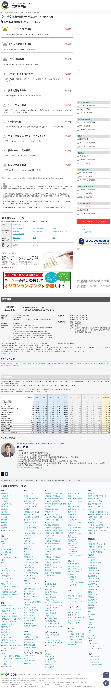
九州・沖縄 (50, 522)
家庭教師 (48, 570)
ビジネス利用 (30, 661)
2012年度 (94, 364)
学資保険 (4, 528)
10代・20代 (16, 238)
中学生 (55, 567)
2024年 (9, 364)
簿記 (52, 600)
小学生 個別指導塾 (51, 559)
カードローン (5, 568)
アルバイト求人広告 (75, 555)
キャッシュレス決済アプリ (10, 586)
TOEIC (48, 602)
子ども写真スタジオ (31, 591)
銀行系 (4, 571)
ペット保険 (4, 517)
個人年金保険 (92, 602)
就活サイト (72, 496)
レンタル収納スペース (33, 533)
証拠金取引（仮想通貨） (10, 594)
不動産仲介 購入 (6, 611)
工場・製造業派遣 (74, 528)
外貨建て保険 (92, 594)
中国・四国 (17, 658)
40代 (54, 238)
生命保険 (4, 520)
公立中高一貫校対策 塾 (53, 549)
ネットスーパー (29, 520)
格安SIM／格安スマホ (95, 504)
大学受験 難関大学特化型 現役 (55, 504)
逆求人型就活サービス (76, 499)
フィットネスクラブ (52, 635)
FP (47, 597)
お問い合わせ (55, 674)
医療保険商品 (92, 568)
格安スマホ (101, 506)
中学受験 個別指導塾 (52, 544)
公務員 (48, 608)
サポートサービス (18, 234)
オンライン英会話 (51, 592)
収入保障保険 (94, 581)
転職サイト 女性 (74, 506)
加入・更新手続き (18, 229)
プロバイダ (92, 509)
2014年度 (78, 364)
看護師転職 (72, 514)
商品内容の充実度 (38, 229)
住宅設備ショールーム (8, 632)
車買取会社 (28, 554)
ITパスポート (57, 608)
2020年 (34, 364)
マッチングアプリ (74, 623)
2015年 (60, 364)
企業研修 (71, 574)
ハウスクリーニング (31, 504)
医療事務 (53, 597)
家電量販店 (49, 654)
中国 (106, 514)
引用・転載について (67, 674)
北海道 (48, 514)
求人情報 (78, 674)
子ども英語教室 (50, 584)
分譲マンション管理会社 (9, 616)
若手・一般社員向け (77, 582)
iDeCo (90, 625)
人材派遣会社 (73, 552)
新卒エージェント (74, 544)
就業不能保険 (92, 589)
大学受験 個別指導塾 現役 (54, 499)
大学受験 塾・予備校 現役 (54, 493)
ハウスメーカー (7, 664)
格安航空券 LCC (29, 645)
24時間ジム (49, 637)
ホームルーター (93, 499)
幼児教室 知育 (50, 575)
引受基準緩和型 (94, 573)
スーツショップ (50, 662)
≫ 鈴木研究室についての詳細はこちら (30, 468)
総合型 (27, 599)
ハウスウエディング (75, 610)
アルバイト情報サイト (76, 501)
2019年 (41, 364)
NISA (2, 541)
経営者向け (74, 577)
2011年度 (101, 364)
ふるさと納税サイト (31, 528)
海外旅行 (36, 637)
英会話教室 (49, 589)
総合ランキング (18, 225)
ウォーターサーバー (31, 493)
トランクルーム (29, 530)
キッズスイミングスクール (53, 643)
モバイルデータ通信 (95, 501)
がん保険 (4, 525)
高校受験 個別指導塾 (52, 525)
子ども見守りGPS (30, 626)
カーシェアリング (30, 544)
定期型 (98, 571)
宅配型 (27, 538)
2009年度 (8, 366)
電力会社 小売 (29, 623)
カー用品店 (49, 664)
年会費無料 (6, 576)
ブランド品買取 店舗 (31, 610)
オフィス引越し (29, 613)
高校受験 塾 (49, 512)
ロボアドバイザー (7, 597)
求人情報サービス (74, 533)
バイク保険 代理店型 (95, 552)
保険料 (55, 229)
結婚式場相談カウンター (76, 618)
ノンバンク (12, 571)
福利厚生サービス (30, 620)
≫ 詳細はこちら (6, 353)
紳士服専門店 (49, 659)
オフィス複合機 (29, 618)
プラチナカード (96, 651)
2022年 (22, 364)
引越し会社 (28, 541)
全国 (80, 642)
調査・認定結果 (37, 231)
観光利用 (28, 663)
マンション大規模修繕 (8, 621)
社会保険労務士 (58, 602)
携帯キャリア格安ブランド (97, 496)
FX (2, 565)
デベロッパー (7, 666)
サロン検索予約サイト (76, 601)
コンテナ (28, 536)
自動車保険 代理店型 (95, 547)
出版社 (27, 605)
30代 (34, 238)
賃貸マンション (6, 629)
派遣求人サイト (73, 530)
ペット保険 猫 (93, 565)
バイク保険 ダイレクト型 (96, 549)
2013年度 (86, 364)
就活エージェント (74, 493)
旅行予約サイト (29, 634)
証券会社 (5, 544)
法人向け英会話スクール (53, 624)
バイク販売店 (28, 570)
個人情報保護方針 (44, 674)
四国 (90, 517)
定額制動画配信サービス (32, 589)
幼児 (47, 586)
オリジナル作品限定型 (33, 602)
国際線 (34, 647)
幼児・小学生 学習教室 (53, 573)
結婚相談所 (72, 615)
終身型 (91, 571)
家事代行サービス (30, 501)
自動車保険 (4, 493)
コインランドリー (30, 506)
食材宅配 (27, 509)
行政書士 (49, 605)
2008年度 (16, 366)
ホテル (26, 658)
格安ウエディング (74, 612)
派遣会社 (71, 525)
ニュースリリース (31, 674)
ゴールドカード (7, 581)
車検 (83, 229)
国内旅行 (28, 637)
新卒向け (73, 585)
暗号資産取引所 (6, 589)
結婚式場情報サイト (75, 620)
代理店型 (16, 245)
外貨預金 (4, 560)
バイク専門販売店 (31, 573)
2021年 (28, 364)
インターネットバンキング (10, 557)
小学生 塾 (48, 554)
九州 (19, 619)
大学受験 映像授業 (51, 509)
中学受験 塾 (49, 538)
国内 (26, 655)
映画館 (70, 631)
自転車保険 (4, 509)
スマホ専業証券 (6, 549)
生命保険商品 (92, 576)
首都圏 (4, 619)
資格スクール (49, 610)
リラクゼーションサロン (53, 640)
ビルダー (5, 653)
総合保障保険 (92, 600)
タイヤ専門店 (49, 667)
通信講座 (48, 594)
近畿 (14, 619)
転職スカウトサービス (76, 509)
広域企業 (92, 520)
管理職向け (74, 579)
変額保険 (91, 605)
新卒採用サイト (73, 540)
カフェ (26, 586)
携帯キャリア (92, 493)
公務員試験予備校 (51, 621)
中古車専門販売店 (31, 562)
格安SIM (92, 506)
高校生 (48, 567)
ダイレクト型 (37, 245)
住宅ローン (4, 563)
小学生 (61, 567)
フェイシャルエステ (75, 596)
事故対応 (16, 231)
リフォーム (4, 635)
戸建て (14, 608)
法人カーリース (73, 563)
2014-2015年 (68, 364)
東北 (5, 656)
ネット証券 (4, 539)
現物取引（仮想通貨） (10, 592)
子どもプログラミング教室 (54, 626)
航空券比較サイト (30, 640)
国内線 (27, 647)
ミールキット (28, 514)
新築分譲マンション (8, 643)
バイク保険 (4, 501)
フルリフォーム (7, 637)
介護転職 (71, 517)
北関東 (11, 656)
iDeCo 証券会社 (6, 552)
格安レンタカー (29, 549)
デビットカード (6, 584)
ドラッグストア (50, 656)
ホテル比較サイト (30, 642)
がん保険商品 (92, 584)
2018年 (47, 364)
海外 (31, 655)
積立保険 (91, 608)
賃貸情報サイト (6, 627)
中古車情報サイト (30, 557)
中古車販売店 (86, 232)
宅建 (47, 600)
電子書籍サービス (30, 594)
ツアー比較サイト (30, 650)
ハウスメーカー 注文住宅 (9, 648)
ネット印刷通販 (73, 566)
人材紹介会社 (73, 548)
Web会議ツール (73, 572)
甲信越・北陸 (57, 517)
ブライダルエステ (74, 593)
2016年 (54, 364)
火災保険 (4, 512)
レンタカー (28, 546)
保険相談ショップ (7, 530)
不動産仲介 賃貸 (6, 624)
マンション (6, 608)
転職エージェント (74, 512)
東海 (10, 619)
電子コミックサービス (31, 597)
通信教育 (48, 565)
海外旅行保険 (5, 514)
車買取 (84, 226)
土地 (19, 608)
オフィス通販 (28, 615)
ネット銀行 (4, 555)
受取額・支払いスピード (60, 231)
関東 (82, 634)
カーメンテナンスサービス (33, 583)
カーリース (28, 552)
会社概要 (22, 674)
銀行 (3, 547)
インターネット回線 (95, 522)
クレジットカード (7, 573)
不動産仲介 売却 (6, 606)
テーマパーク (73, 647)
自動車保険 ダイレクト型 (96, 544)
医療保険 (4, 522)
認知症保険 (92, 592)
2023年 (15, 364)
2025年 (3, 364)
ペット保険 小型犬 (94, 563)
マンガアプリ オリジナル (32, 607)
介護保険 (91, 597)
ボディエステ (73, 598)
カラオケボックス (74, 645)
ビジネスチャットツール (76, 569)
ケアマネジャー (59, 605)
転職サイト (72, 504)
